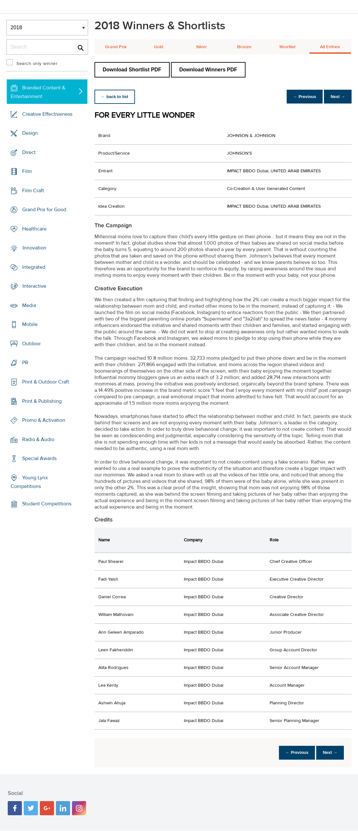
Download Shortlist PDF (132, 69)
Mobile (30, 324)
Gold (158, 47)
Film (27, 171)
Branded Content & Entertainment (38, 92)
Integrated (33, 267)
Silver (201, 47)
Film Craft (33, 190)
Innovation (34, 248)
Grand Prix (116, 47)
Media (29, 305)
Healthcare (34, 229)
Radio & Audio (38, 439)
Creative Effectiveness (47, 114)
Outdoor (31, 343)
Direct (29, 152)
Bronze (244, 47)
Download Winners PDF (208, 69)
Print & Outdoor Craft (45, 382)
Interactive (34, 286)
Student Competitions (46, 504)
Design (30, 133)
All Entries (330, 47)
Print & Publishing (42, 401)
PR (25, 362)
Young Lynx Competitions (29, 481)
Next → (336, 96)
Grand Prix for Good (44, 209)
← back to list (116, 96)
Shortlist (287, 47)
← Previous (301, 96)
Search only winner (37, 64)
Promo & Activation (43, 420)
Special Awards (39, 458)
